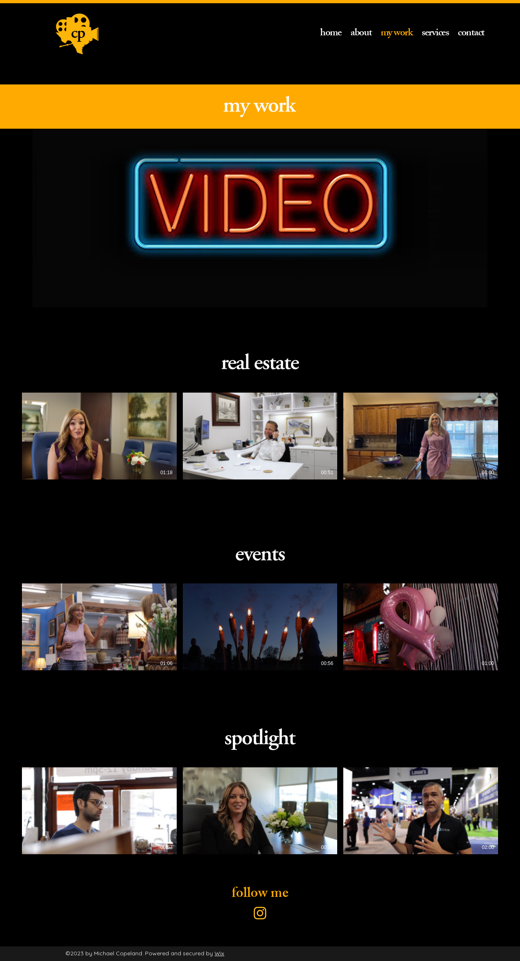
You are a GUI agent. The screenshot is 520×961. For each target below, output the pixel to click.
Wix (219, 953)
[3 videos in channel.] (260, 436)
